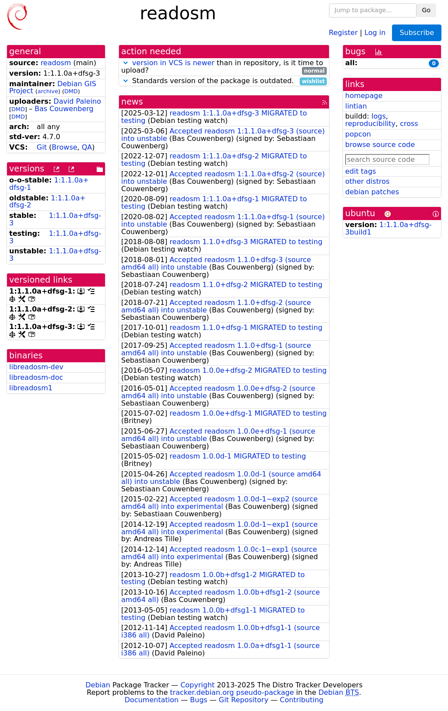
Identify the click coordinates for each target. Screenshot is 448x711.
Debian (97, 685)
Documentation (151, 700)
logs (378, 116)
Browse (64, 147)
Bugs (198, 700)
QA (87, 147)
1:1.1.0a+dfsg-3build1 (388, 228)
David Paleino (77, 101)
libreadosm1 (30, 388)
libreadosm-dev (36, 367)
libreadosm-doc (36, 377)
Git (42, 147)
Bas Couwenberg (64, 109)
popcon (358, 134)
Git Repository (243, 700)
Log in (374, 32)
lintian (356, 106)
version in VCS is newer (173, 63)
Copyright (197, 685)
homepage (363, 95)
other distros (367, 181)
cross (409, 123)
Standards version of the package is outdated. (224, 81)
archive (48, 91)
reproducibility (370, 123)
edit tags (360, 171)
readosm (56, 63)
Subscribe (416, 32)
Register (343, 32)
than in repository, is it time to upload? (224, 67)
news (132, 102)
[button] (125, 63)
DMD (71, 91)
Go (426, 10)
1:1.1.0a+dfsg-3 (55, 219)
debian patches (372, 192)
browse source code (380, 144)
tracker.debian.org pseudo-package (232, 692)
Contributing (302, 700)
